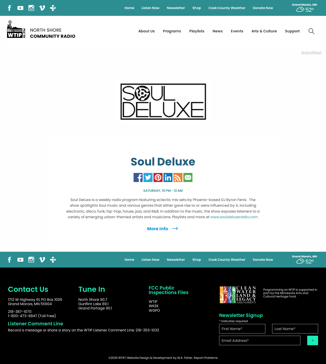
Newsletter (176, 8)
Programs (172, 31)
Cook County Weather (227, 8)
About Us (146, 31)
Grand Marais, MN (304, 4)
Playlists (196, 31)
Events (237, 31)
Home (129, 8)
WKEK (154, 306)
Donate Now (263, 8)
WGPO (154, 310)
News (218, 31)
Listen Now (150, 8)
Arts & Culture (264, 31)
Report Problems (206, 358)
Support (292, 31)
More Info (163, 229)
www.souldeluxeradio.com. (234, 217)
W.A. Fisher (184, 358)
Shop (196, 8)
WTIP (153, 301)
